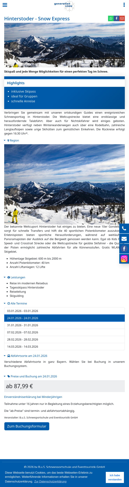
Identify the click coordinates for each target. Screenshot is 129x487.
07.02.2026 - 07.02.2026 (22, 332)
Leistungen (16, 277)
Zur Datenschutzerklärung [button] (50, 481)
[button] (13, 184)
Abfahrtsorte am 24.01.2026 (27, 356)
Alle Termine (17, 303)
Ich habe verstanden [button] (115, 477)
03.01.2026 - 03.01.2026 (22, 311)
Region (13, 140)
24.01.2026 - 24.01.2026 (22, 318)
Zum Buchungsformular (26, 426)
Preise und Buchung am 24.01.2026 (32, 376)
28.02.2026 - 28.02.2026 (22, 339)
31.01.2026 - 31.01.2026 (22, 325)
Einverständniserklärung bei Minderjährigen (33, 397)
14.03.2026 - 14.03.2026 (22, 347)
